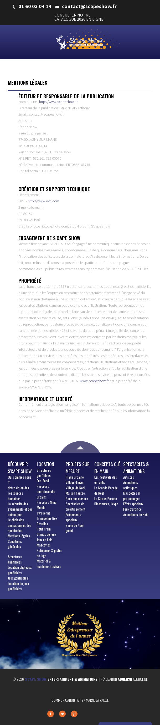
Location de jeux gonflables (18, 586)
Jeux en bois (45, 539)
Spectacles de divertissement (75, 506)
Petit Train (44, 529)
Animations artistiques (130, 485)
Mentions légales (19, 535)
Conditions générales (15, 544)
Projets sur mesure (78, 467)
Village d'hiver (75, 482)
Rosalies (42, 523)
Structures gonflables (15, 559)
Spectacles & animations (136, 467)
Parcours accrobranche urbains (46, 492)
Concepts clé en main (107, 467)
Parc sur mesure (77, 498)
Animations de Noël (135, 514)
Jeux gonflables (18, 578)
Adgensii (125, 679)
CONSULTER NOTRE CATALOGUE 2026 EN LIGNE (79, 17)
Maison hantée (75, 493)
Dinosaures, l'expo (106, 503)
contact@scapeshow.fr (89, 6)
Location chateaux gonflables (20, 570)
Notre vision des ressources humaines (18, 493)
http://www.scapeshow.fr (58, 101)
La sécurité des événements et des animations (20, 509)
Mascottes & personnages (131, 495)
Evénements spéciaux (73, 517)
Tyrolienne (43, 513)
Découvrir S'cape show (20, 467)
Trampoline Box (47, 518)
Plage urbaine (75, 477)
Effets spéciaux (133, 503)
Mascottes (44, 545)
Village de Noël (75, 487)
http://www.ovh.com (43, 201)
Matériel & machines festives (49, 563)
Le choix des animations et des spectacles (19, 525)
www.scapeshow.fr (94, 380)
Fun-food (43, 480)
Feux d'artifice (132, 509)
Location (45, 464)
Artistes (128, 477)
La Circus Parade (105, 498)
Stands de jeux (46, 534)
